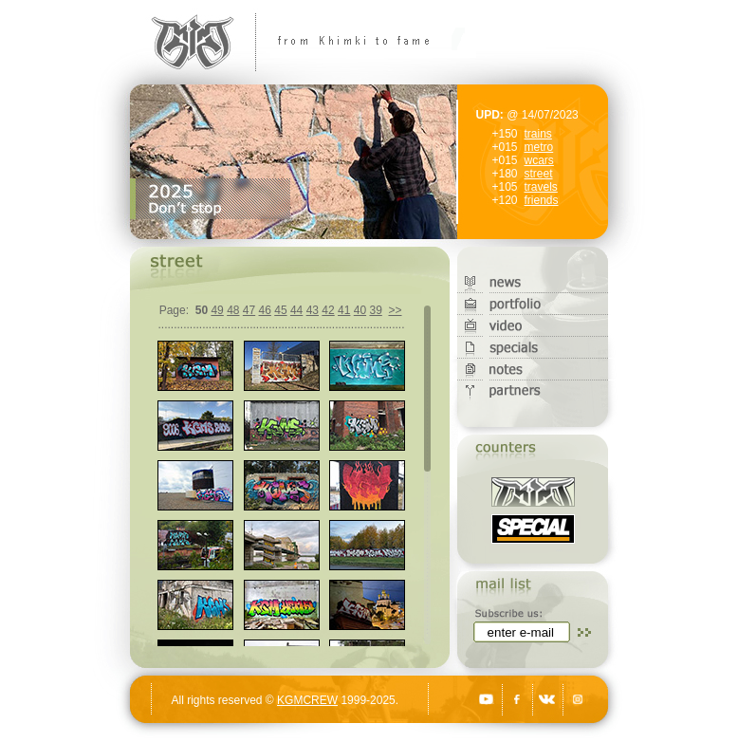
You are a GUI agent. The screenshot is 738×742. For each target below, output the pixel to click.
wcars (539, 160)
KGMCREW (307, 700)
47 (249, 310)
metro (539, 147)
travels (541, 187)
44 (296, 310)
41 (344, 310)
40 (360, 310)
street (539, 173)
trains (538, 133)
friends (542, 200)
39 (375, 310)
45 (280, 310)
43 (312, 310)
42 (328, 310)
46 (265, 310)
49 (217, 310)
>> (394, 310)
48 (233, 310)
